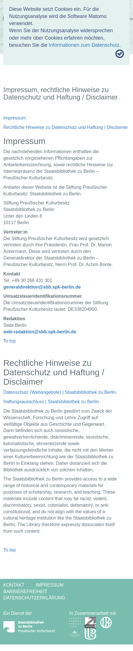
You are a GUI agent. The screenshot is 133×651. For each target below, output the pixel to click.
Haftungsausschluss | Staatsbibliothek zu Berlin (51, 401)
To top (9, 340)
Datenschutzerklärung (34, 597)
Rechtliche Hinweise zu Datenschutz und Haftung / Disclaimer (65, 127)
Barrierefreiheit (25, 591)
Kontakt (13, 585)
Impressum (14, 117)
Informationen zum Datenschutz (84, 45)
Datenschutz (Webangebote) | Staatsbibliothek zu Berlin (59, 392)
